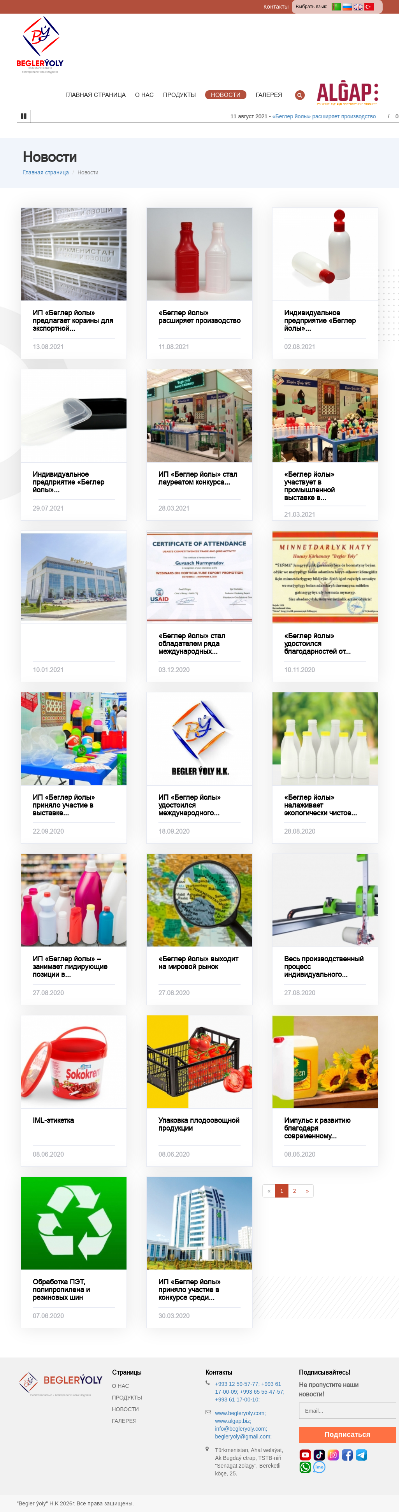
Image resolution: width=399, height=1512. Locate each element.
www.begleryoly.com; (240, 1413)
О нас (120, 1386)
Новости (125, 1409)
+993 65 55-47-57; (261, 1392)
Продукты (127, 1397)
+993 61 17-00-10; (237, 1399)
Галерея (124, 1421)
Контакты (276, 6)
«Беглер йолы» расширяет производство (337, 116)
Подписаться (348, 1434)
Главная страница (46, 172)
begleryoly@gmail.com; (243, 1436)
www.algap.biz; (233, 1421)
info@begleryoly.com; (241, 1429)
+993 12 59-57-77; (237, 1384)
